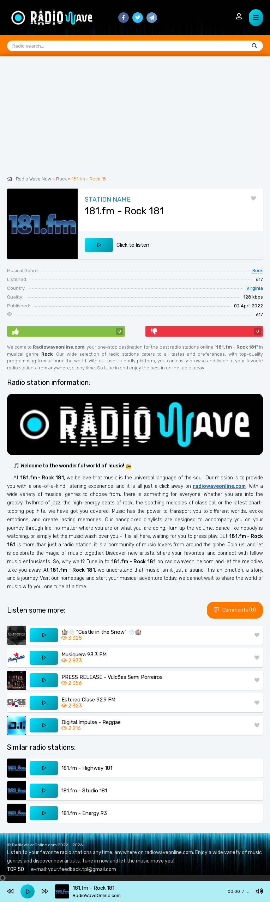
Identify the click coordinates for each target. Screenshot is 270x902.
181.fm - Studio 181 (84, 790)
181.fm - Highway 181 (86, 768)
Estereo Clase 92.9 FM (88, 700)
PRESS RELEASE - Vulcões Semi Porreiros (112, 677)
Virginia (254, 288)
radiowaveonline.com (219, 486)
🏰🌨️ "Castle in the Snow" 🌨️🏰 (101, 632)
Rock (61, 179)
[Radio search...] (254, 46)
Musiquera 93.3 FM (84, 654)
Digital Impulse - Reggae (91, 722)
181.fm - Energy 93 (84, 813)
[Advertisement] (135, 119)
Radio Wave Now (33, 179)
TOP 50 (15, 869)
